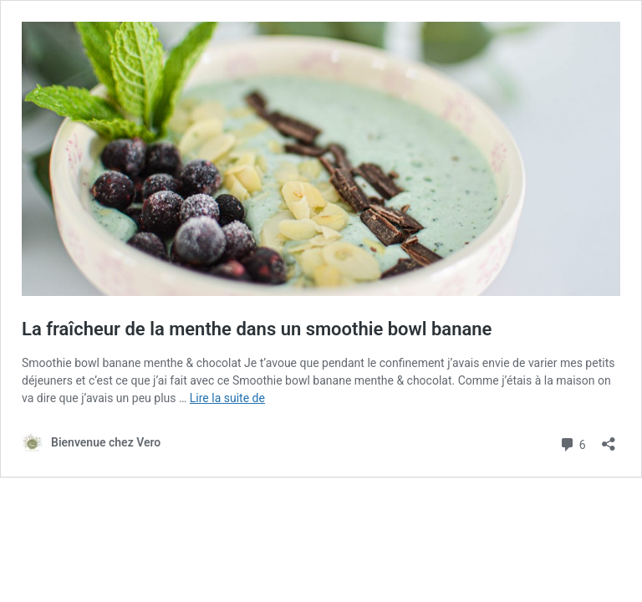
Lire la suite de (227, 398)
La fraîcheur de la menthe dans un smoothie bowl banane (257, 329)
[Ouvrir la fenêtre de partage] (608, 439)
